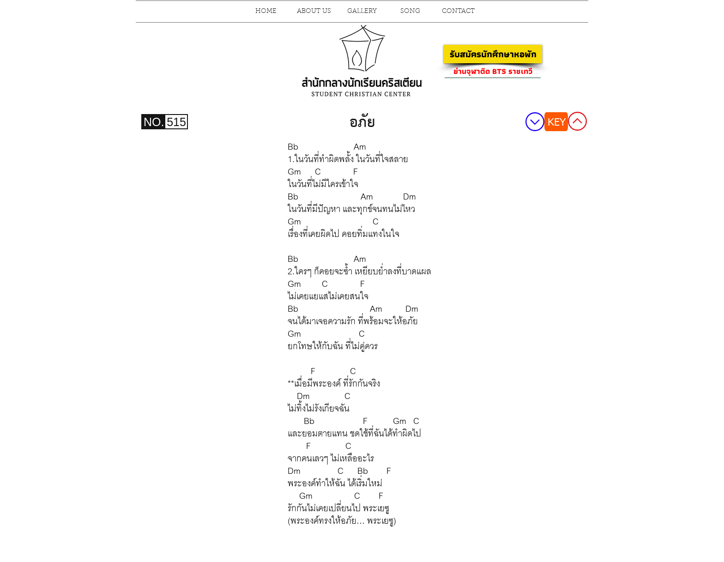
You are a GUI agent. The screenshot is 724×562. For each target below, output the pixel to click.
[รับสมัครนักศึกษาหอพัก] (493, 54)
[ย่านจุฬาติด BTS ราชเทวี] (493, 71)
